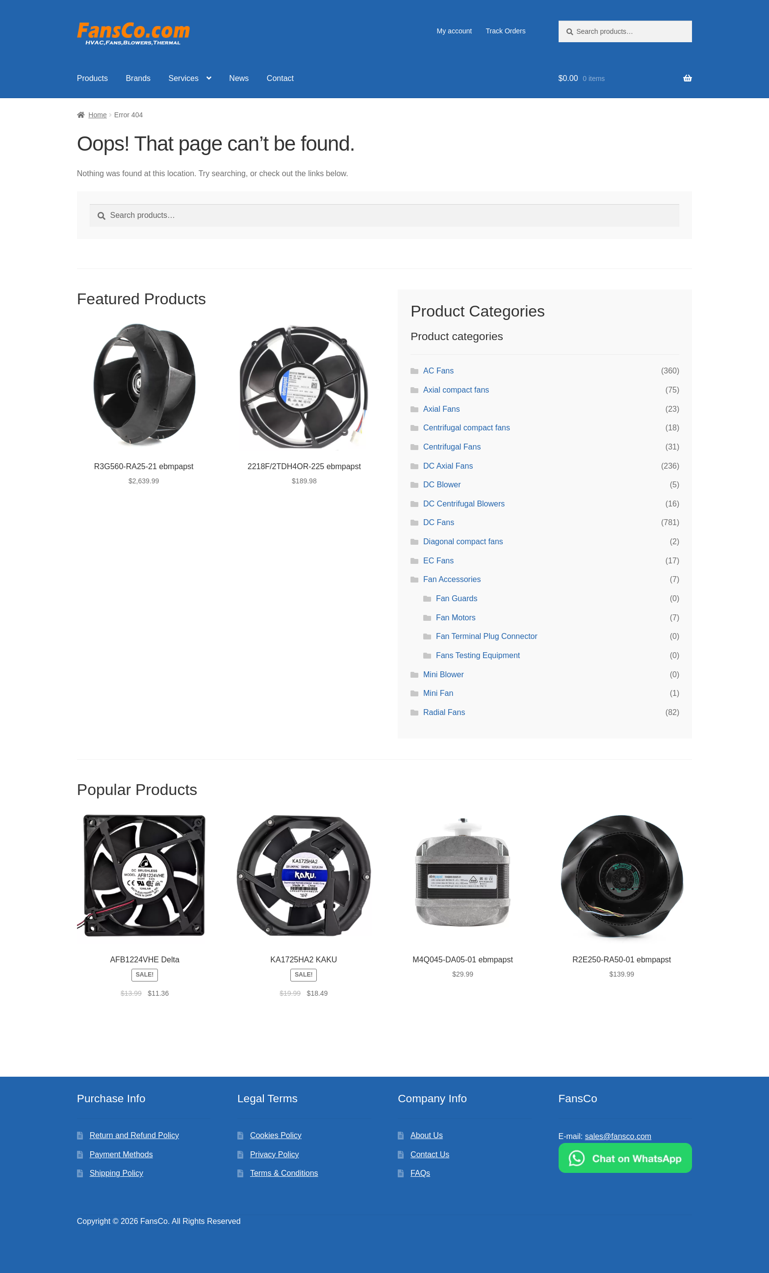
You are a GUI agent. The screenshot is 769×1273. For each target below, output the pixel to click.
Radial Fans (444, 712)
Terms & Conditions (284, 1173)
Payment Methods (121, 1154)
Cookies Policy (276, 1135)
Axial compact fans (456, 390)
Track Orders (506, 31)
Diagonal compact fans (463, 541)
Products (92, 78)
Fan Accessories (452, 579)
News (239, 78)
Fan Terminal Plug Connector (487, 636)
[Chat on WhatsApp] (625, 1158)
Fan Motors (456, 617)
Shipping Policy (116, 1173)
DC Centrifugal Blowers (464, 504)
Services (184, 78)
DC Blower (442, 484)
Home (97, 115)
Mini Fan (438, 693)
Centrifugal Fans (452, 447)
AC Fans (438, 371)
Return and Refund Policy (134, 1135)
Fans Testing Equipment (478, 655)
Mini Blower (443, 674)
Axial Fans (441, 409)
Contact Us (429, 1154)
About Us (426, 1135)
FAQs (420, 1173)
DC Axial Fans (448, 466)
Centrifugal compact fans (466, 428)
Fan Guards (456, 598)
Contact (280, 78)
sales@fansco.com (618, 1136)
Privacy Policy (274, 1154)
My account (454, 31)
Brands (138, 78)
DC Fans (438, 522)
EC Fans (438, 561)
